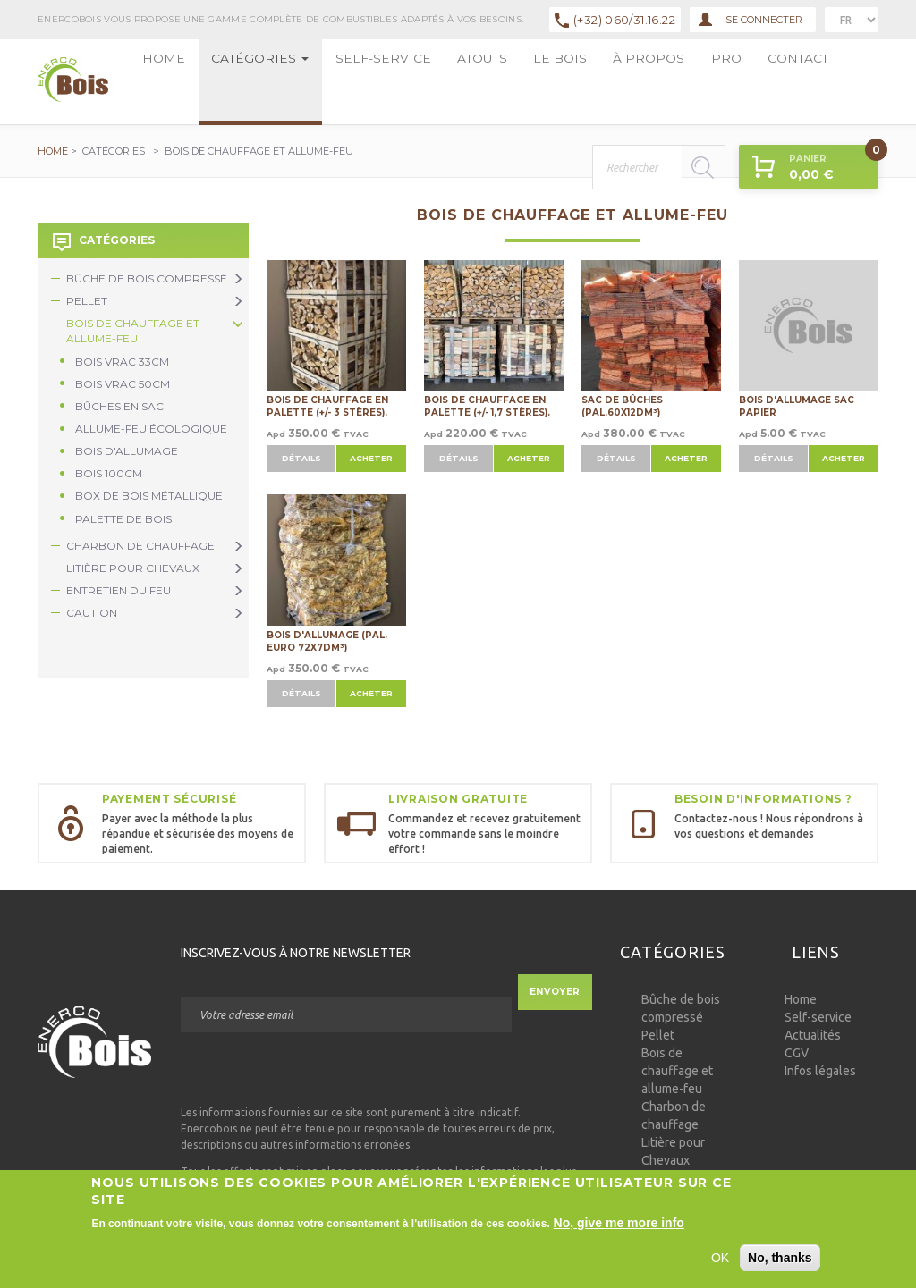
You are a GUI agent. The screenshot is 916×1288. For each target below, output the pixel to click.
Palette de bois (123, 519)
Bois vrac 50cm (122, 384)
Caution (154, 612)
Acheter (371, 458)
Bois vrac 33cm (122, 361)
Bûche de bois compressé (154, 278)
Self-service (292, 82)
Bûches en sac (119, 406)
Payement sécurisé (169, 798)
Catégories (212, 82)
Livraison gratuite (458, 798)
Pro (503, 82)
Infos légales (820, 1071)
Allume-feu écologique (151, 428)
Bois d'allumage (126, 451)
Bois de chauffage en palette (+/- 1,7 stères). (487, 405)
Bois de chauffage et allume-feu (154, 330)
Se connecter (750, 20)
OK (720, 1262)
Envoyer (555, 992)
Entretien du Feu (154, 590)
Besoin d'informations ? (763, 798)
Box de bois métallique (149, 495)
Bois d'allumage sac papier (796, 405)
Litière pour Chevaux (154, 568)
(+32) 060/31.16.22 (624, 20)
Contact (546, 82)
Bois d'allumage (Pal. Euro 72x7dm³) (327, 640)
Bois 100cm (108, 473)
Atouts (354, 82)
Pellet (154, 300)
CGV (797, 1053)
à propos (456, 82)
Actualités (813, 1035)
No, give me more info (619, 1227)
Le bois (402, 82)
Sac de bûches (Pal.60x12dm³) (622, 405)
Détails (301, 458)
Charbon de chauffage (154, 545)
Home (150, 82)
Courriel (209, 983)
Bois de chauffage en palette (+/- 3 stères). (327, 405)
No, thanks (780, 1262)
